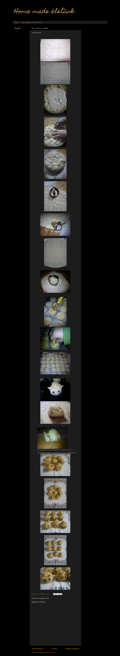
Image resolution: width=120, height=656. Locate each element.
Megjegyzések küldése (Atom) (47, 652)
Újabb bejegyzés (37, 648)
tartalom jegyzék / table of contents (31, 22)
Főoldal (16, 22)
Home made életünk (44, 12)
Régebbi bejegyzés (72, 648)
